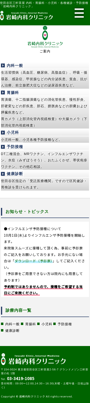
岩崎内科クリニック (32, 396)
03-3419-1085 (20, 378)
